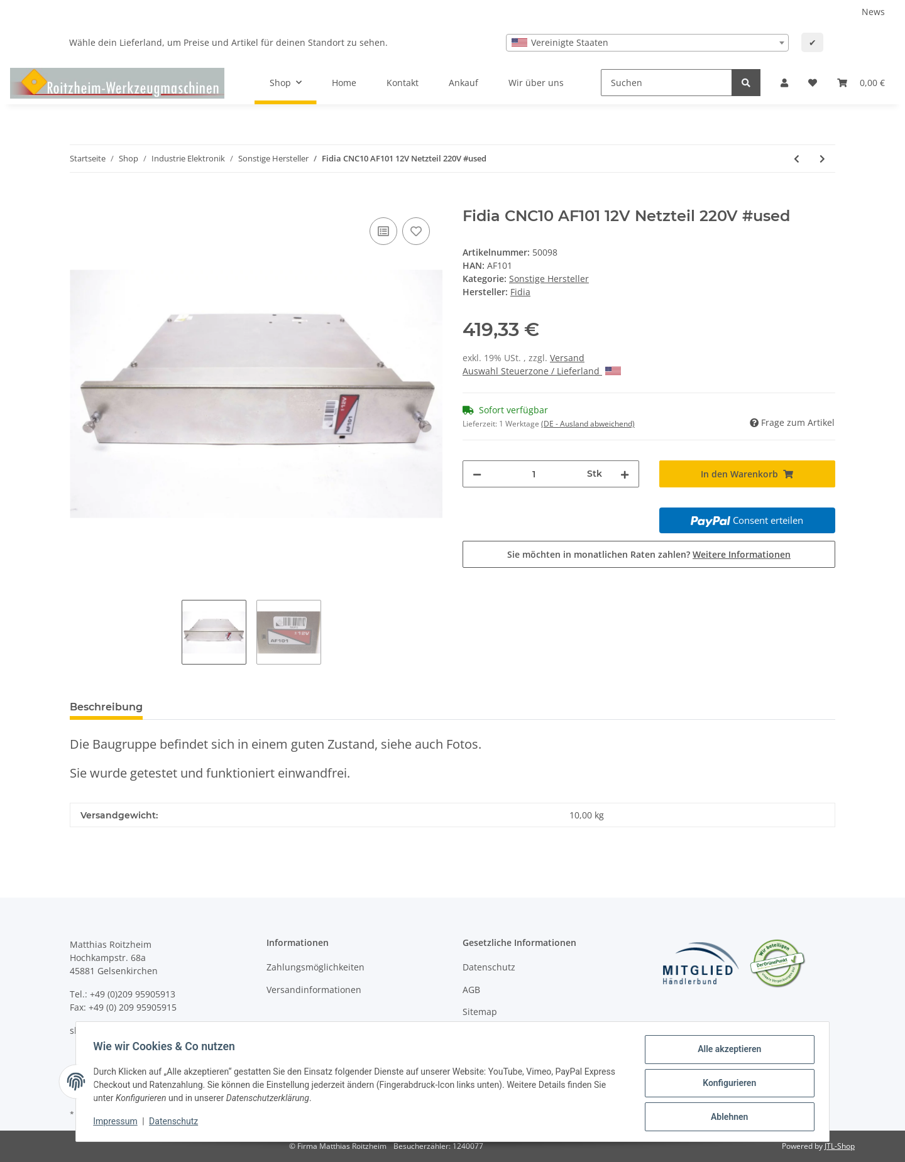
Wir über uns (536, 83)
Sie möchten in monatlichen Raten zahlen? (649, 554)
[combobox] (647, 43)
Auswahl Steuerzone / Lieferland (542, 371)
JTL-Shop (840, 1146)
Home (344, 83)
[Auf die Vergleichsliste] (383, 231)
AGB (471, 990)
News (873, 12)
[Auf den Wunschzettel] (416, 231)
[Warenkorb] (861, 82)
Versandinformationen (313, 990)
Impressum (118, 1123)
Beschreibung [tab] (106, 707)
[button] (784, 82)
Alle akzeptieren (726, 1052)
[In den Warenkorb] (80, 200)
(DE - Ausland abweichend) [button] (588, 423)
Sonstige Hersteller (549, 279)
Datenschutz (489, 967)
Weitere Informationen (742, 554)
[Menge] (534, 474)
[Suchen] (666, 82)
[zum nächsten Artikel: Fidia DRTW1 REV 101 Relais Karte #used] (822, 158)
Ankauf (463, 83)
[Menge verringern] (477, 474)
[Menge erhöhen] (625, 474)
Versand (567, 358)
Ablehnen (726, 1117)
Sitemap (480, 1012)
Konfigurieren (726, 1085)
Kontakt (403, 83)
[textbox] (647, 43)
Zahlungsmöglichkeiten (315, 967)
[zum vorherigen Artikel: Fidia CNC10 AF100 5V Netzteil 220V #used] (796, 158)
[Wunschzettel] (812, 82)
